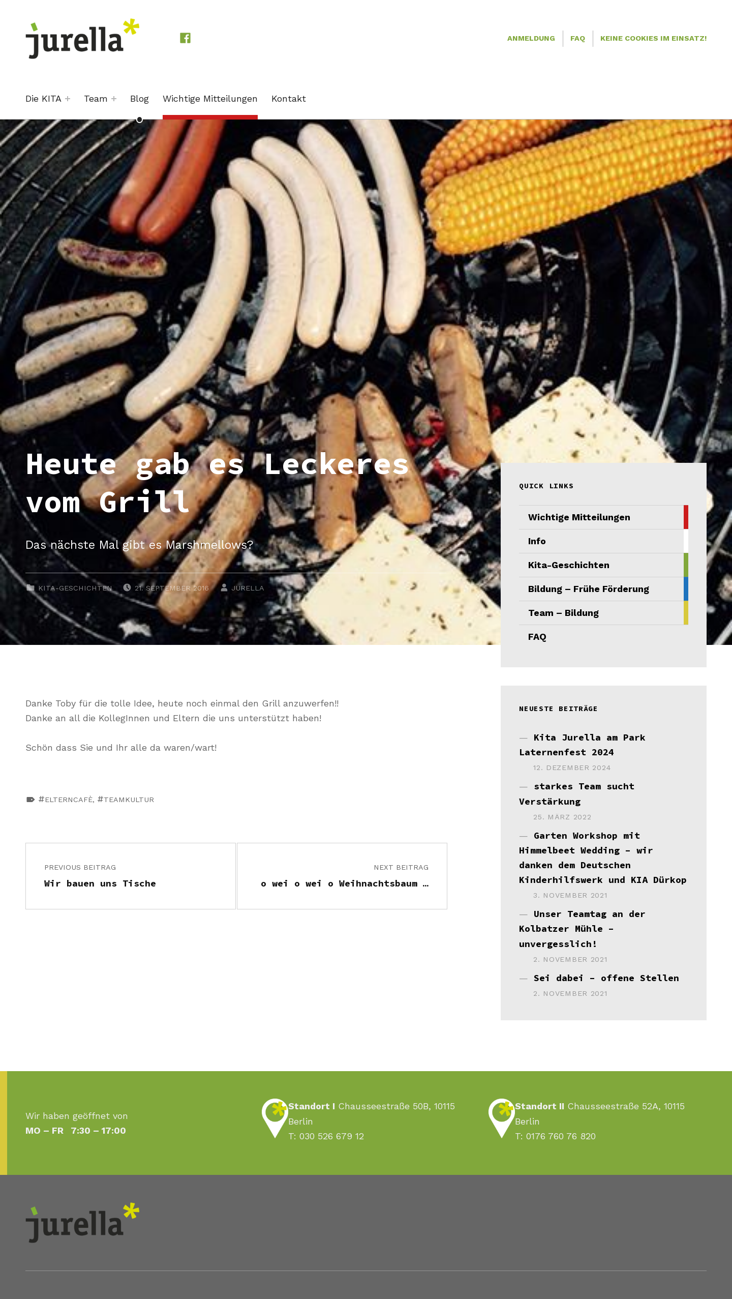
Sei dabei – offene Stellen (606, 978)
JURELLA (247, 588)
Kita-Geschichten (75, 588)
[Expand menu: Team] (113, 98)
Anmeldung (531, 38)
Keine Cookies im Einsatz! (653, 38)
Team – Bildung (563, 612)
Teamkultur (129, 799)
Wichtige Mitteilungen (210, 98)
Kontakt (288, 98)
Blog (139, 98)
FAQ (577, 38)
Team (96, 98)
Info (537, 541)
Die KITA (43, 98)
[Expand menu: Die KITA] (67, 98)
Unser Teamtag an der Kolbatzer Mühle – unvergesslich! (582, 928)
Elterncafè (69, 799)
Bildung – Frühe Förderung (588, 588)
